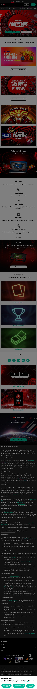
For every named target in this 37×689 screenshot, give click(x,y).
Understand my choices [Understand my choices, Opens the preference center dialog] (6, 686)
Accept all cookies (30, 686)
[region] (18, 682)
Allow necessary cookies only (19, 686)
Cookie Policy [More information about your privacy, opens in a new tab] (27, 681)
